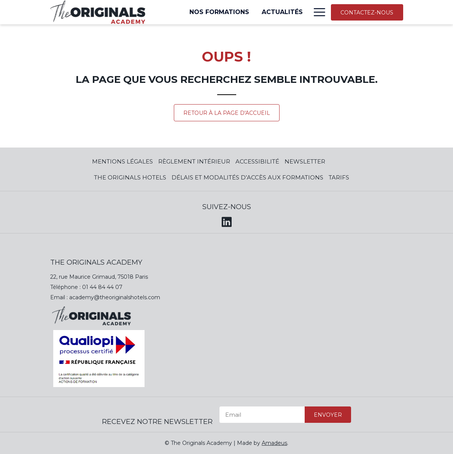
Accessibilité (257, 161)
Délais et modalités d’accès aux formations (247, 177)
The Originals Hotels (130, 177)
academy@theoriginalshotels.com (114, 297)
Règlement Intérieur (194, 161)
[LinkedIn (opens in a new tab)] (226, 221)
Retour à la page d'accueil (226, 113)
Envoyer (328, 414)
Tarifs (339, 177)
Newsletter (305, 161)
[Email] (262, 414)
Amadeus (274, 443)
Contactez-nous (366, 12)
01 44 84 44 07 (102, 287)
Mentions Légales (122, 161)
